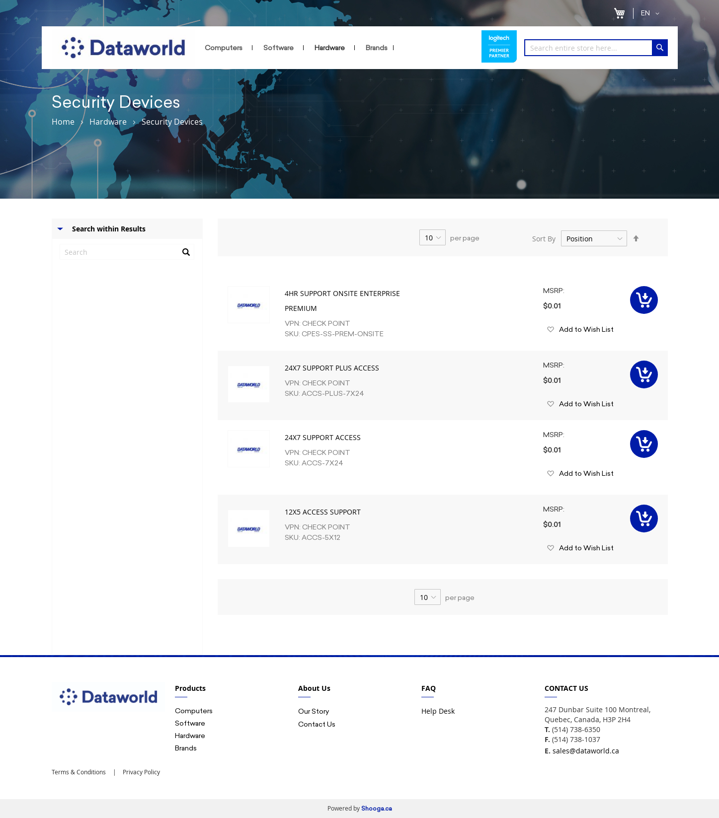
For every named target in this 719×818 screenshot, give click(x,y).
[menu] (338, 47)
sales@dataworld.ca (586, 750)
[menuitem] (225, 47)
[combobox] (596, 47)
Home (63, 121)
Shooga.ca (376, 808)
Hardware (108, 121)
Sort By (544, 238)
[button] (652, 13)
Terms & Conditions (79, 772)
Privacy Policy (140, 772)
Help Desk (438, 711)
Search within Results (109, 228)
